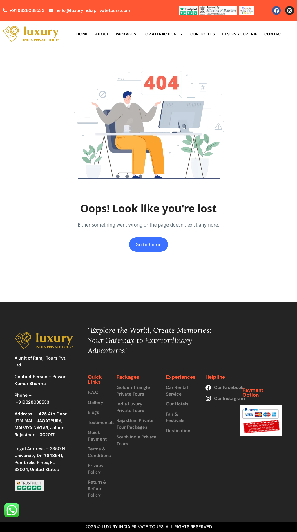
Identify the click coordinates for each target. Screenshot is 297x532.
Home (82, 34)
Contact (273, 34)
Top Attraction (163, 34)
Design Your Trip (239, 34)
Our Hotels (202, 34)
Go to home (148, 244)
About (102, 34)
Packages (126, 34)
